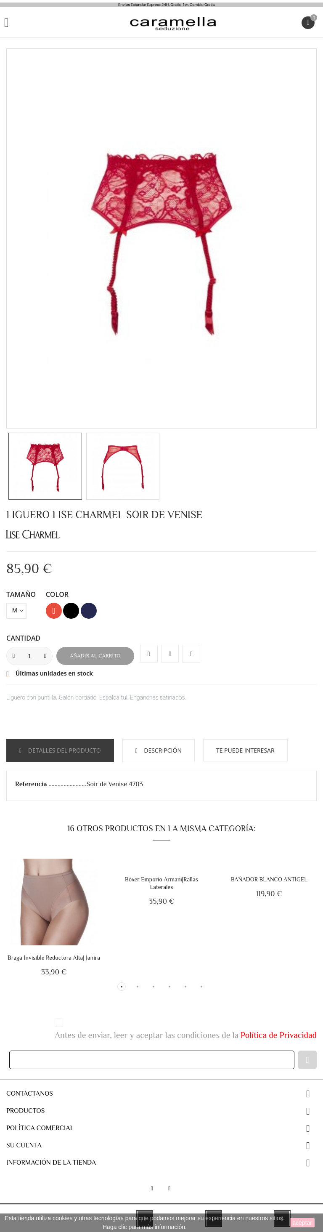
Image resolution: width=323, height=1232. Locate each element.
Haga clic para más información (144, 1227)
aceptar (302, 1222)
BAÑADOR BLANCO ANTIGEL (269, 879)
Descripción (162, 750)
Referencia (31, 784)
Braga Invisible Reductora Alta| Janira (54, 957)
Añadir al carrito (95, 655)
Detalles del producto (63, 750)
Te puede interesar (245, 750)
